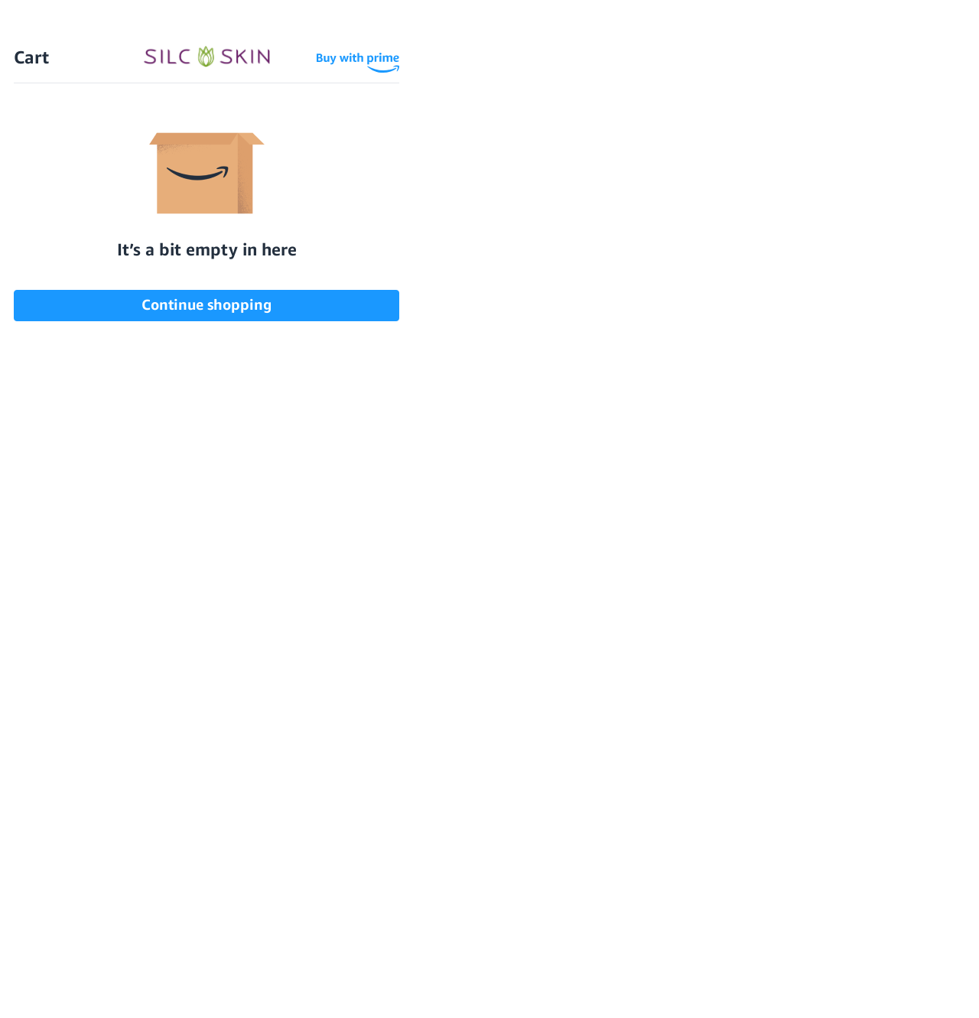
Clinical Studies (366, 754)
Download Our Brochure (529, 742)
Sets (111, 890)
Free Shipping (133, 71)
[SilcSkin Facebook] (573, 553)
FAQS (200, 890)
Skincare (123, 867)
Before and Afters (497, 124)
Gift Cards (217, 754)
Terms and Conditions (382, 867)
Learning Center (368, 799)
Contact (345, 890)
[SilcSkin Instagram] (532, 553)
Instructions (358, 776)
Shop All (122, 731)
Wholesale (852, 70)
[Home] (489, 71)
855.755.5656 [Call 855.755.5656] (530, 851)
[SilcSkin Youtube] (618, 553)
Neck (111, 776)
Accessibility (358, 731)
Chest (115, 754)
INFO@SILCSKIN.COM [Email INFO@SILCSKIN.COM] (529, 865)
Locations (768, 124)
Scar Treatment (232, 731)
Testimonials (646, 124)
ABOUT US (212, 776)
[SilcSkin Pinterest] (669, 553)
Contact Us (141, 380)
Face (111, 822)
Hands (115, 845)
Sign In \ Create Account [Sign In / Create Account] (699, 70)
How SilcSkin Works (326, 124)
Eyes (111, 799)
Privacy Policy (362, 845)
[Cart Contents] (793, 70)
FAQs (867, 124)
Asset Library (359, 822)
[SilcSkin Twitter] (717, 553)
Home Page (143, 354)
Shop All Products (155, 124)
